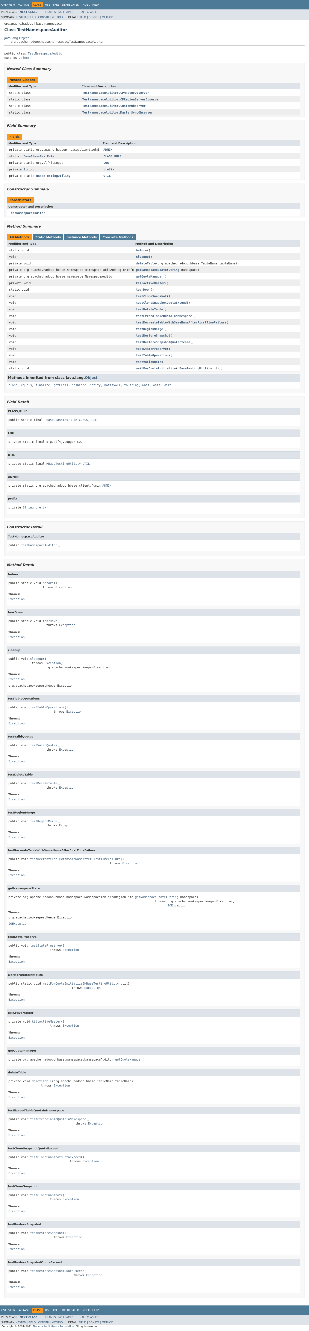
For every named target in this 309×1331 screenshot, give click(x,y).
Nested (20, 17)
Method (57, 17)
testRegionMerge (149, 329)
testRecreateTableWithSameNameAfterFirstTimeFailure (181, 322)
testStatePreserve (151, 349)
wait (146, 385)
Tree (56, 4)
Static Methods (48, 237)
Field (32, 17)
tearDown (143, 289)
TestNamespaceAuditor (46, 53)
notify (95, 385)
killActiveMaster (150, 283)
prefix (108, 169)
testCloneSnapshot (151, 296)
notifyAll (112, 385)
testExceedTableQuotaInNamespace (164, 316)
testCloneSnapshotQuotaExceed (161, 302)
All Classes (90, 12)
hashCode (79, 385)
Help (95, 4)
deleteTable (146, 263)
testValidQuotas (149, 362)
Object (24, 57)
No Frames (66, 12)
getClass (61, 385)
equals (26, 385)
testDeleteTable (149, 309)
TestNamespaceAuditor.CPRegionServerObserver (121, 99)
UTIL (107, 176)
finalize (42, 385)
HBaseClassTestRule (38, 156)
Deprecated (70, 4)
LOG (106, 162)
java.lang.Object (16, 38)
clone (12, 385)
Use (47, 4)
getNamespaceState (151, 270)
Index (86, 4)
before (141, 250)
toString (131, 385)
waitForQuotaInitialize (156, 368)
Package (23, 4)
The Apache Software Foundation (53, 1326)
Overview (8, 4)
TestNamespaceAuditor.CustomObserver (114, 106)
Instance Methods (82, 237)
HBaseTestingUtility (53, 176)
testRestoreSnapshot (153, 335)
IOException (178, 905)
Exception (63, 587)
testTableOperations (153, 355)
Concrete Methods (118, 237)
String (28, 169)
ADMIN (107, 149)
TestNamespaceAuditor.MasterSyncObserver (117, 112)
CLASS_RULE (112, 156)
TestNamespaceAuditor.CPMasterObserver (115, 92)
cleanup (142, 256)
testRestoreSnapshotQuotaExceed (163, 342)
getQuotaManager (149, 276)
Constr (43, 17)
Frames (50, 12)
